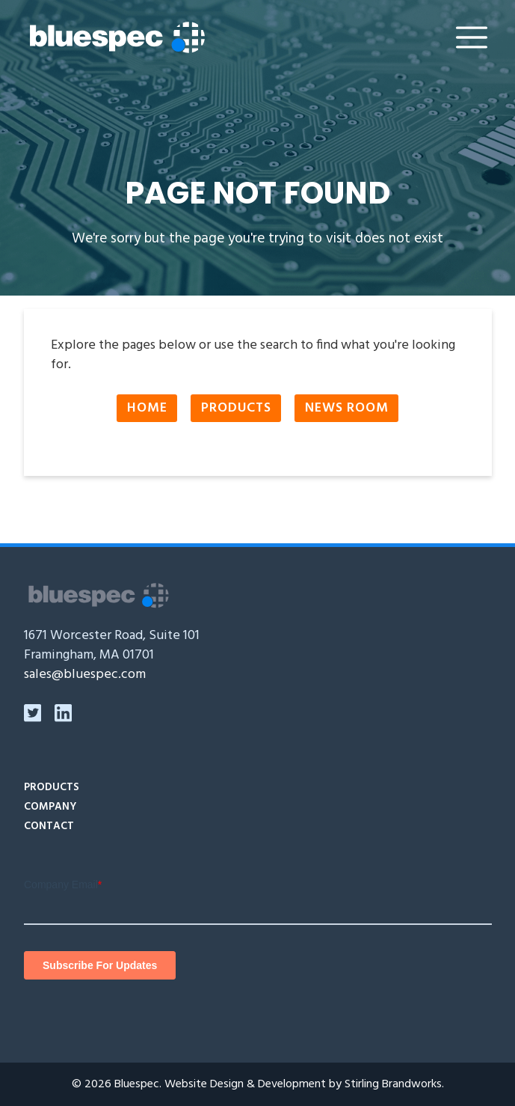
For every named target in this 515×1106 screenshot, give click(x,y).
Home (147, 408)
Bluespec (136, 1084)
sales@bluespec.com (85, 674)
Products (236, 408)
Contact (49, 826)
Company (50, 807)
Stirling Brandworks (393, 1084)
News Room (347, 408)
